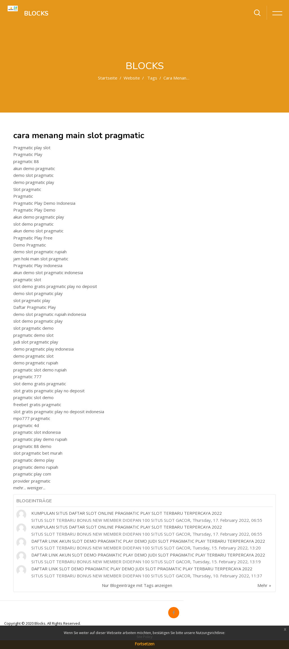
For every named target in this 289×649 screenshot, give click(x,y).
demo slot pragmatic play (38, 293)
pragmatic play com (32, 474)
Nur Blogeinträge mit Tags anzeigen (137, 585)
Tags (152, 78)
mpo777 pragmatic (31, 418)
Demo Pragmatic (29, 245)
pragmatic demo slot (33, 335)
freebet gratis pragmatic (37, 404)
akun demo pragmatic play (38, 217)
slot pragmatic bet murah (37, 453)
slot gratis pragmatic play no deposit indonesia (58, 411)
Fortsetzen (144, 643)
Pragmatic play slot (32, 147)
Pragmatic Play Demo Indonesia (44, 203)
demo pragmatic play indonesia (43, 349)
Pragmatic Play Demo (34, 210)
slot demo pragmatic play (38, 321)
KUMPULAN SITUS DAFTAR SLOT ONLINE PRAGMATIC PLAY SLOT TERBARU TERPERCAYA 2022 (126, 513)
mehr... (19, 487)
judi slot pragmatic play (35, 342)
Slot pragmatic (27, 189)
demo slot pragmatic (33, 175)
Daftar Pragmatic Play (34, 307)
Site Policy (144, 636)
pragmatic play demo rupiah (40, 439)
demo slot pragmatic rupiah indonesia (49, 314)
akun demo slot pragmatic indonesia (48, 272)
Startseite (107, 78)
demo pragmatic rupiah (35, 363)
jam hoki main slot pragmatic (40, 258)
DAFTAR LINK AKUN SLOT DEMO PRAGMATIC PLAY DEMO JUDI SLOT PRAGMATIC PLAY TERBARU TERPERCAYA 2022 (148, 541)
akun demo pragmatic (34, 168)
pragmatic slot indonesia (37, 432)
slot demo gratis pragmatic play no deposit (55, 286)
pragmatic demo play (33, 460)
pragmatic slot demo (33, 397)
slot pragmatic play (31, 300)
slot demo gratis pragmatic (39, 383)
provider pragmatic (32, 481)
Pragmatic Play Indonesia (37, 265)
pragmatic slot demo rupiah (40, 370)
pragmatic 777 (27, 376)
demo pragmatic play (33, 182)
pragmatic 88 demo (32, 446)
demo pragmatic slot (33, 356)
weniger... (36, 487)
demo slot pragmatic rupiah (40, 251)
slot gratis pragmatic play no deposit (49, 390)
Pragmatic (23, 196)
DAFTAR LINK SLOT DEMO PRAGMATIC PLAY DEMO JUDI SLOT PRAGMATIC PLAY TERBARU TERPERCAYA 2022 (141, 568)
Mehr (262, 585)
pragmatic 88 (26, 161)
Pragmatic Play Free (32, 238)
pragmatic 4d (26, 425)
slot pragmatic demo (33, 328)
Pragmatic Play (27, 154)
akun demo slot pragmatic (38, 231)
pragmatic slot (27, 279)
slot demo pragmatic (33, 224)
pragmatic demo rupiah (35, 467)
